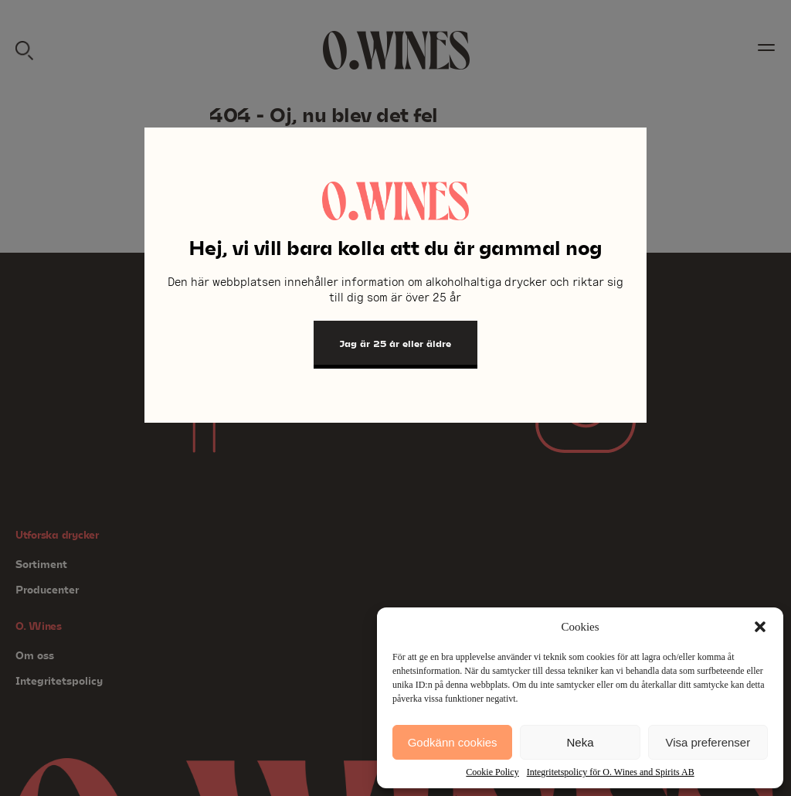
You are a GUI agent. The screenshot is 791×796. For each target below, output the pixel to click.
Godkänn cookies (452, 742)
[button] (760, 626)
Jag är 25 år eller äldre (395, 343)
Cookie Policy (492, 772)
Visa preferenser (707, 742)
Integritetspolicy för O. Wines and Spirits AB (610, 772)
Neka (579, 742)
